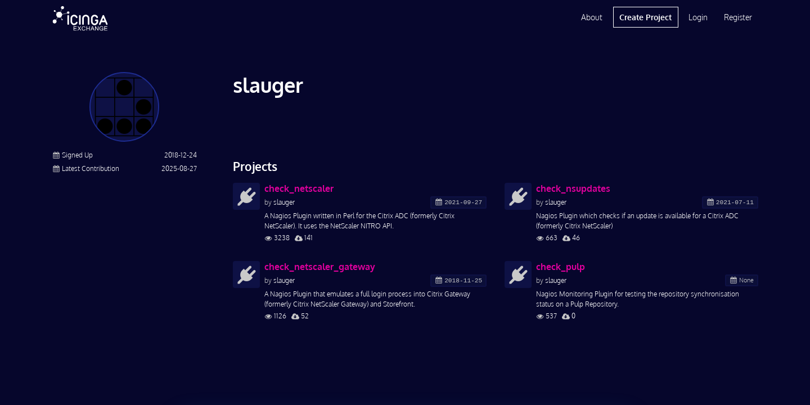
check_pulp (560, 266)
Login (698, 17)
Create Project (645, 17)
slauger (284, 202)
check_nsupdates (573, 188)
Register (738, 17)
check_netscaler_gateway (319, 266)
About (591, 17)
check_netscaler (299, 188)
